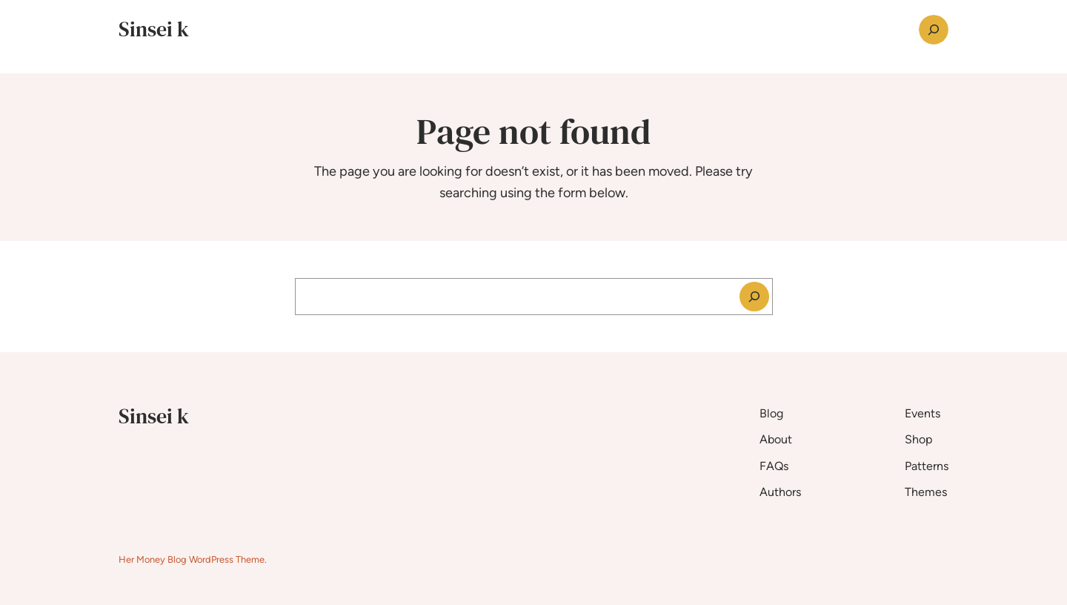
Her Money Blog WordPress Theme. (193, 559)
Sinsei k (154, 29)
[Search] (754, 296)
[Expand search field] (933, 29)
